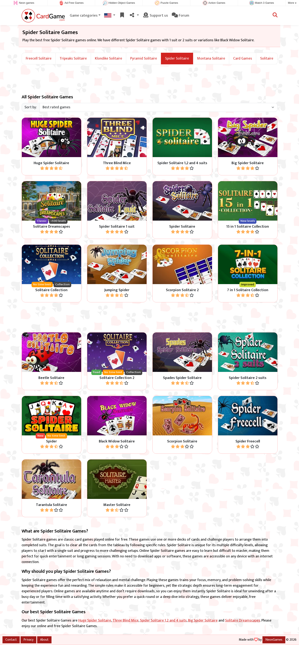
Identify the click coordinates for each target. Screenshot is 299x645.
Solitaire (266, 58)
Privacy (28, 639)
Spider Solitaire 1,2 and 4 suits (163, 620)
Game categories (84, 15)
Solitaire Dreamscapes (242, 620)
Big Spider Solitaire (203, 620)
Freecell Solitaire (38, 58)
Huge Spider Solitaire (94, 620)
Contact (11, 639)
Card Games (242, 58)
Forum (180, 15)
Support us (155, 15)
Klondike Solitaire (108, 58)
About (44, 639)
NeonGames (273, 639)
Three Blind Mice (125, 620)
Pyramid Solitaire (143, 58)
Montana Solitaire (211, 58)
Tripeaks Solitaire (73, 58)
